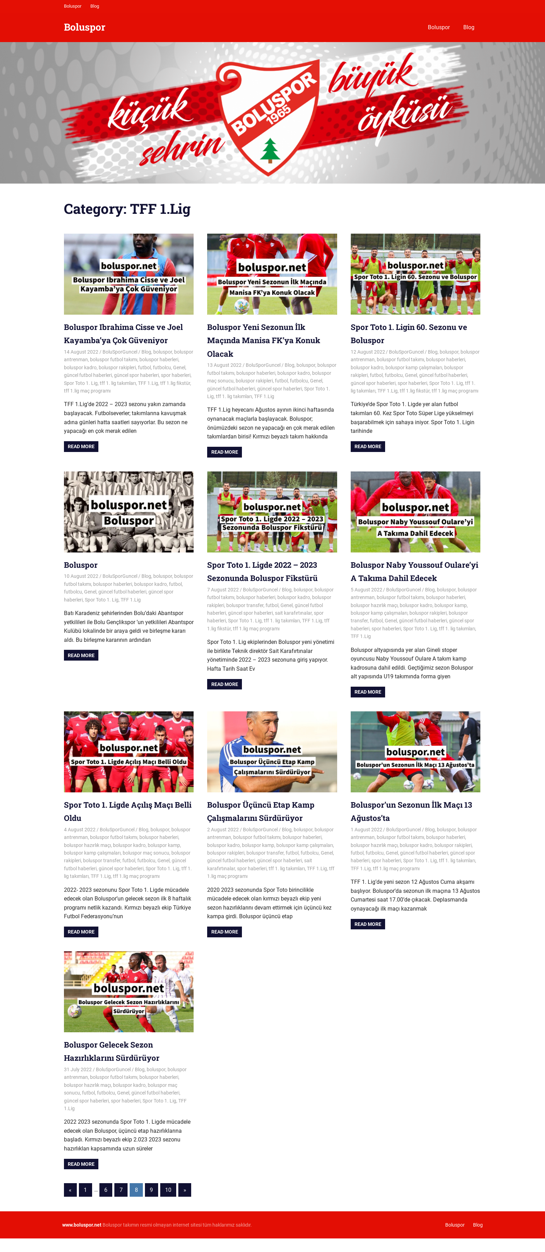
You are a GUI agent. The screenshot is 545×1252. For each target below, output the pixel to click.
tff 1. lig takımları (118, 383)
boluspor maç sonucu (146, 866)
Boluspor (72, 6)
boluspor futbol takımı (113, 359)
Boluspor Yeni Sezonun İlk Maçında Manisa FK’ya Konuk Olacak (268, 340)
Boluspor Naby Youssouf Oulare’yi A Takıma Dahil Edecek (401, 578)
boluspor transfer (244, 605)
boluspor (162, 352)
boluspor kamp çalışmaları (413, 367)
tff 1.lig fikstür (175, 383)
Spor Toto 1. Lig (81, 383)
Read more (81, 446)
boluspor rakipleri (117, 367)
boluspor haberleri (158, 359)
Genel (179, 367)
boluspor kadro (80, 367)
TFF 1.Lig (148, 383)
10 (168, 1203)
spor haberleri (175, 375)
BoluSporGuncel (120, 352)
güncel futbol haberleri (88, 375)
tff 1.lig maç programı (87, 391)
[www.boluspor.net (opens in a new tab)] (81, 1238)
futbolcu (162, 367)
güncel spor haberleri (136, 375)
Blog (94, 6)
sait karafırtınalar (293, 613)
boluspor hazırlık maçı (374, 618)
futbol (144, 367)
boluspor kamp (450, 618)
